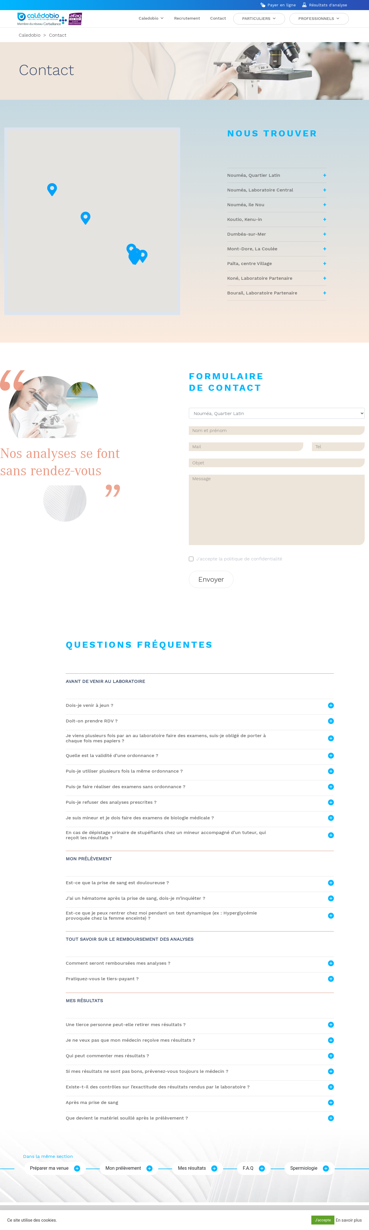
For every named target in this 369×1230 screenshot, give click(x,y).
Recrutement (187, 18)
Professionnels (319, 18)
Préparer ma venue (49, 1168)
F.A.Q (248, 1168)
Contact (218, 18)
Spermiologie (303, 1168)
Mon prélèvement (123, 1168)
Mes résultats (192, 1168)
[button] (154, 278)
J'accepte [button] (323, 1220)
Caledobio (151, 18)
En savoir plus (349, 1220)
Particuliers (259, 18)
